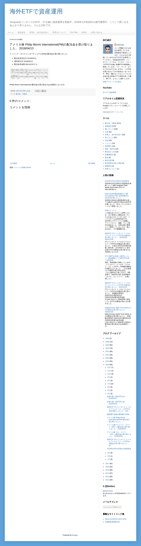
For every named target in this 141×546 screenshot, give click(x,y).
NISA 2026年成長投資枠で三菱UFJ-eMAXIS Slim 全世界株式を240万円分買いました (117, 196)
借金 (106, 157)
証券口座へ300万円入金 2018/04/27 (116, 397)
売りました (109, 137)
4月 (108, 394)
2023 (107, 348)
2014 (107, 473)
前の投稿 (91, 163)
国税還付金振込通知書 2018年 (118, 414)
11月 (109, 371)
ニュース (108, 143)
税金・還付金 (110, 149)
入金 (106, 132)
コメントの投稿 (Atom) (22, 167)
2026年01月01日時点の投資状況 (117, 181)
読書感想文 (109, 155)
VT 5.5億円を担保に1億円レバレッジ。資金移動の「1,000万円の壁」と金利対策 (118, 258)
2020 (107, 358)
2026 (107, 338)
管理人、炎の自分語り (39, 32)
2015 (107, 470)
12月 (109, 367)
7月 (108, 384)
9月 (108, 377)
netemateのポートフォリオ (113, 112)
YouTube (74, 32)
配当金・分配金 (21, 94)
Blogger (75, 535)
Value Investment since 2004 (115, 519)
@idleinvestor (108, 491)
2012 (107, 480)
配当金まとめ (110, 152)
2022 (107, 351)
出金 (106, 140)
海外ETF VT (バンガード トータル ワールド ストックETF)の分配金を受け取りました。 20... (119, 442)
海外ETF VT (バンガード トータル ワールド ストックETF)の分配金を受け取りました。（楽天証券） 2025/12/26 (118, 236)
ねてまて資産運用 (109, 92)
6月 (108, 387)
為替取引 (108, 146)
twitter (84, 32)
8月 (108, 380)
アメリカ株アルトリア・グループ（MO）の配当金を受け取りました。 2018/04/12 (118, 427)
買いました (109, 129)
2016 (107, 467)
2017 (107, 463)
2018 (107, 365)
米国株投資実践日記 (112, 522)
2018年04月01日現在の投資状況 (119, 449)
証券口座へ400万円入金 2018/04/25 (116, 403)
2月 (108, 456)
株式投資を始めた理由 (113, 163)
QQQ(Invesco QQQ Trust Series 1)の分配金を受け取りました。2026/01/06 (118, 310)
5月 (108, 390)
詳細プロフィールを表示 (112, 82)
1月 (108, 459)
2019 (107, 361)
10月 (109, 374)
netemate (120, 45)
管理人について (59, 32)
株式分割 (108, 160)
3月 (108, 453)
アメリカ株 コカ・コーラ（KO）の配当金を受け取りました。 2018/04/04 (119, 434)
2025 (107, 342)
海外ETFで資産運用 (36, 11)
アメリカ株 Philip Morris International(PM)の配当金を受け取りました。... (118, 420)
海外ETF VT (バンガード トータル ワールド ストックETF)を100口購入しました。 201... (119, 409)
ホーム (11, 32)
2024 (107, 345)
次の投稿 (13, 163)
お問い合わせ (96, 32)
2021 (107, 355)
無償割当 (108, 166)
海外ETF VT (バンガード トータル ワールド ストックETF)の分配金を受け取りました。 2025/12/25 (118, 285)
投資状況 (21, 32)
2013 (107, 477)
